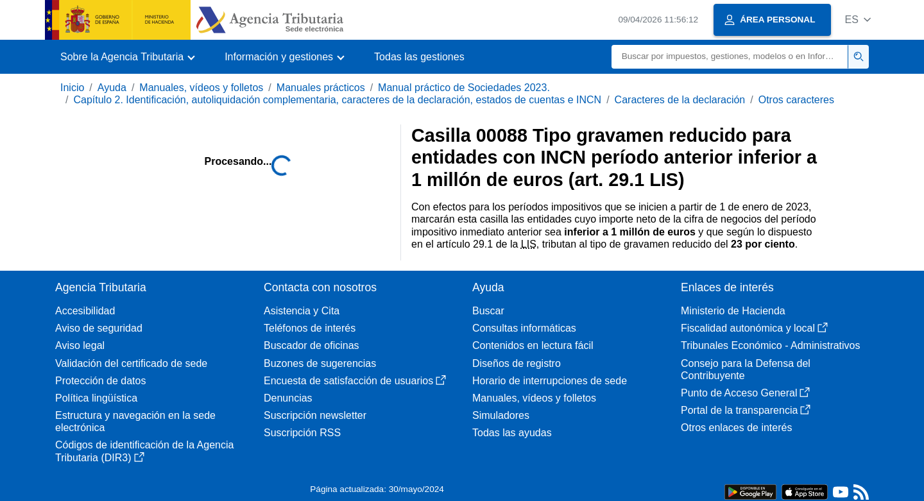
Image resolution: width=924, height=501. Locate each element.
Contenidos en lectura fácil (533, 345)
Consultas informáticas (524, 328)
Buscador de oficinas (311, 345)
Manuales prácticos (321, 87)
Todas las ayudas (512, 432)
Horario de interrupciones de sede (549, 380)
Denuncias (288, 398)
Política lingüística (96, 398)
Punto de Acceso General (745, 392)
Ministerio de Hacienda (733, 310)
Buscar (488, 310)
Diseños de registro (516, 363)
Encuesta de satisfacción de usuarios (355, 380)
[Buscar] (730, 57)
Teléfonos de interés (309, 328)
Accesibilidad (85, 310)
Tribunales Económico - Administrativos (770, 345)
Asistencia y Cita (301, 310)
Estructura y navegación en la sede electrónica (135, 421)
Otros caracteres (796, 99)
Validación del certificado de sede (131, 363)
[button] (857, 19)
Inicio (72, 87)
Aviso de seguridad (98, 328)
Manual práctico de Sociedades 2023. (464, 87)
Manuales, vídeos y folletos (201, 87)
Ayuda (112, 87)
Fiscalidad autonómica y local (754, 328)
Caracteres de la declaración (680, 99)
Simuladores (500, 415)
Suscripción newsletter (315, 415)
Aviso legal (80, 345)
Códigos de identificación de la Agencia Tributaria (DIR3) (144, 451)
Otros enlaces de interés (736, 427)
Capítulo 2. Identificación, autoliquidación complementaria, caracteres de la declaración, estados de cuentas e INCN (337, 99)
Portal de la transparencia (745, 410)
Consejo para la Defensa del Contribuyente (745, 369)
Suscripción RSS (302, 432)
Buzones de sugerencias (320, 363)
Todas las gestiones (419, 56)
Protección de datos (100, 380)
